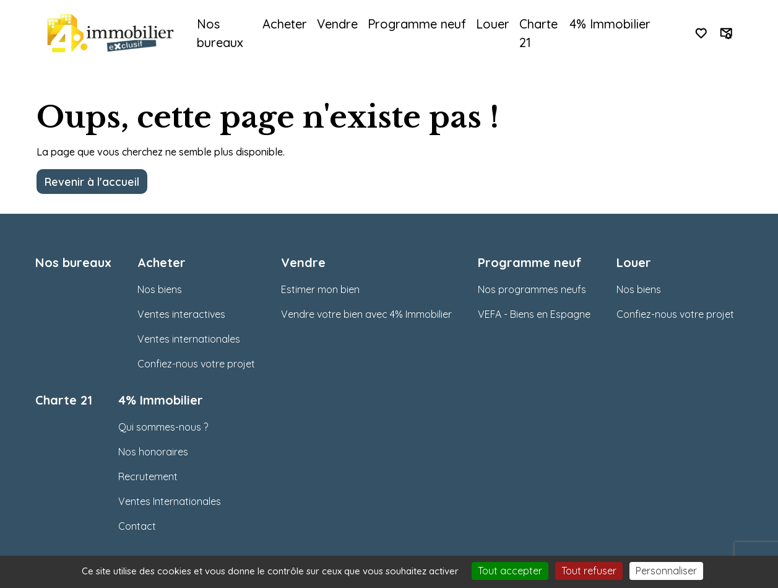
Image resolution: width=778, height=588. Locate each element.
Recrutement (148, 476)
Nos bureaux (220, 33)
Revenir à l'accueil (92, 181)
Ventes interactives (181, 314)
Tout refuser (588, 570)
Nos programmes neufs (532, 289)
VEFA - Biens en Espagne (534, 314)
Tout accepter (510, 570)
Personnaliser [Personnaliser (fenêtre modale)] (666, 570)
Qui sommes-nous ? (163, 427)
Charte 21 (538, 33)
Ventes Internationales (169, 501)
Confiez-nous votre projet (196, 364)
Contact (137, 526)
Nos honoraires (153, 451)
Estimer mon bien (320, 289)
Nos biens (159, 289)
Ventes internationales (188, 339)
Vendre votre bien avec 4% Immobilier (366, 314)
